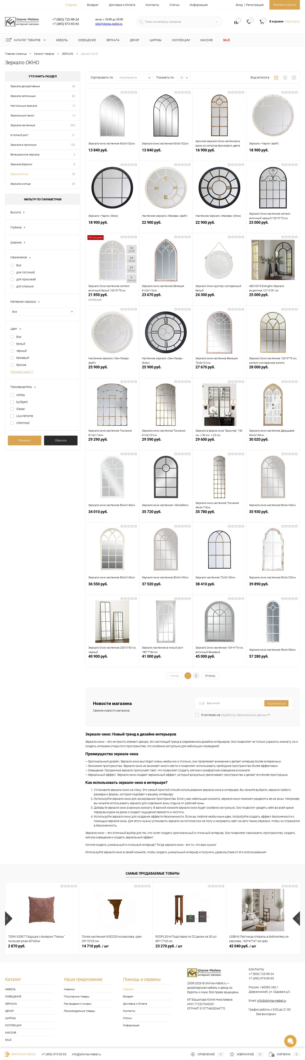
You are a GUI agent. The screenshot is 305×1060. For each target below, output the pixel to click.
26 (73, 86)
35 (73, 174)
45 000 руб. (219, 660)
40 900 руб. (112, 660)
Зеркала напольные (23, 96)
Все (18, 265)
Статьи (174, 5)
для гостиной (25, 272)
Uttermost (23, 423)
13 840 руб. (112, 154)
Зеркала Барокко (21, 164)
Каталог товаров (26, 40)
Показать (24, 440)
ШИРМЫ (10, 1018)
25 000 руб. (273, 299)
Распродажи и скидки (77, 1003)
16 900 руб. (219, 154)
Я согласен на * (235, 715)
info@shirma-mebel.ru (108, 23)
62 (73, 96)
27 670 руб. (219, 371)
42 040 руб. (242, 946)
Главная (71, 5)
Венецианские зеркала (24, 154)
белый (20, 343)
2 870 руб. (16, 946)
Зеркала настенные (22, 125)
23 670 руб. (166, 299)
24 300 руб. (219, 299)
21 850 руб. (112, 299)
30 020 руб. (273, 443)
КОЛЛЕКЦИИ (13, 1025)
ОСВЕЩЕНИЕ (13, 996)
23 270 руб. (168, 946)
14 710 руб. (95, 946)
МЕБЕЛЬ (10, 989)
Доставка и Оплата (122, 5)
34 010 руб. (112, 516)
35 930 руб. (273, 516)
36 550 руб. (112, 588)
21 (73, 135)
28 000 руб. (273, 371)
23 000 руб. (273, 226)
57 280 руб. (273, 660)
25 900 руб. (112, 371)
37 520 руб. (166, 588)
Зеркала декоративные (25, 86)
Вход (236, 5)
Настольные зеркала (23, 105)
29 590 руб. (166, 443)
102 (73, 144)
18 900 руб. (273, 154)
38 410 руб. (219, 588)
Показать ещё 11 (22, 371)
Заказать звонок (283, 4)
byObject (22, 402)
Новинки (69, 989)
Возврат (93, 5)
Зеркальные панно (22, 115)
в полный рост (19, 135)
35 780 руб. (219, 516)
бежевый (22, 357)
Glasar (20, 409)
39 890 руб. (273, 588)
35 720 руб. (166, 516)
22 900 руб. (166, 226)
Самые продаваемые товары (152, 873)
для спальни (25, 286)
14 (73, 105)
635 (73, 125)
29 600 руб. (219, 443)
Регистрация (252, 5)
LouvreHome (24, 416)
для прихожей (26, 279)
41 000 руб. (166, 660)
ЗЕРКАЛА (11, 1003)
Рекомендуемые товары (79, 1010)
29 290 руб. (112, 443)
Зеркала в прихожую (23, 144)
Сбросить (61, 440)
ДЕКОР (9, 1010)
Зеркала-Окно (19, 174)
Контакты (152, 5)
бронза (21, 364)
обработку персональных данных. (244, 715)
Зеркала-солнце (20, 183)
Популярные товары (77, 996)
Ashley (20, 395)
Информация (199, 5)
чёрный (21, 350)
